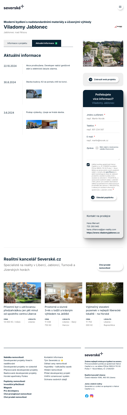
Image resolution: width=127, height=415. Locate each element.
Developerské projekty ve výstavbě (20, 366)
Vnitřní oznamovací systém (56, 376)
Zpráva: (90, 148)
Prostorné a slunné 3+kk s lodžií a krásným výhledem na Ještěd (59, 310)
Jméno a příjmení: (96, 115)
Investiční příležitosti (14, 384)
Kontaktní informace (53, 357)
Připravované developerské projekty (21, 370)
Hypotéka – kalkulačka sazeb (58, 366)
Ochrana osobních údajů (55, 379)
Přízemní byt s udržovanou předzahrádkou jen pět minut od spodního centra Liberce (21, 310)
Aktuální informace (46, 43)
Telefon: (91, 125)
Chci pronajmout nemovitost (18, 394)
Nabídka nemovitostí (14, 357)
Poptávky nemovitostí (14, 381)
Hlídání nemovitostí (53, 370)
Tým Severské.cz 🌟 (53, 360)
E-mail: (91, 136)
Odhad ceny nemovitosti (55, 363)
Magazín (8, 387)
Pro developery (11, 391)
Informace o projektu (17, 43)
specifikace (110, 172)
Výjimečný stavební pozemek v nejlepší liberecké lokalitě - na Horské (103, 310)
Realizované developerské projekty (20, 373)
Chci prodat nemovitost (104, 266)
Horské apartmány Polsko (16, 376)
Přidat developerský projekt (57, 373)
